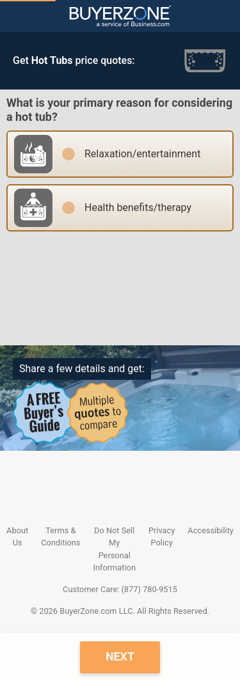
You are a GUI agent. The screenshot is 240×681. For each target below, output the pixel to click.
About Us (17, 536)
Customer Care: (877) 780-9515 (120, 589)
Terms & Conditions (60, 536)
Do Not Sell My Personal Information (114, 549)
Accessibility (211, 530)
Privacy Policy (161, 536)
